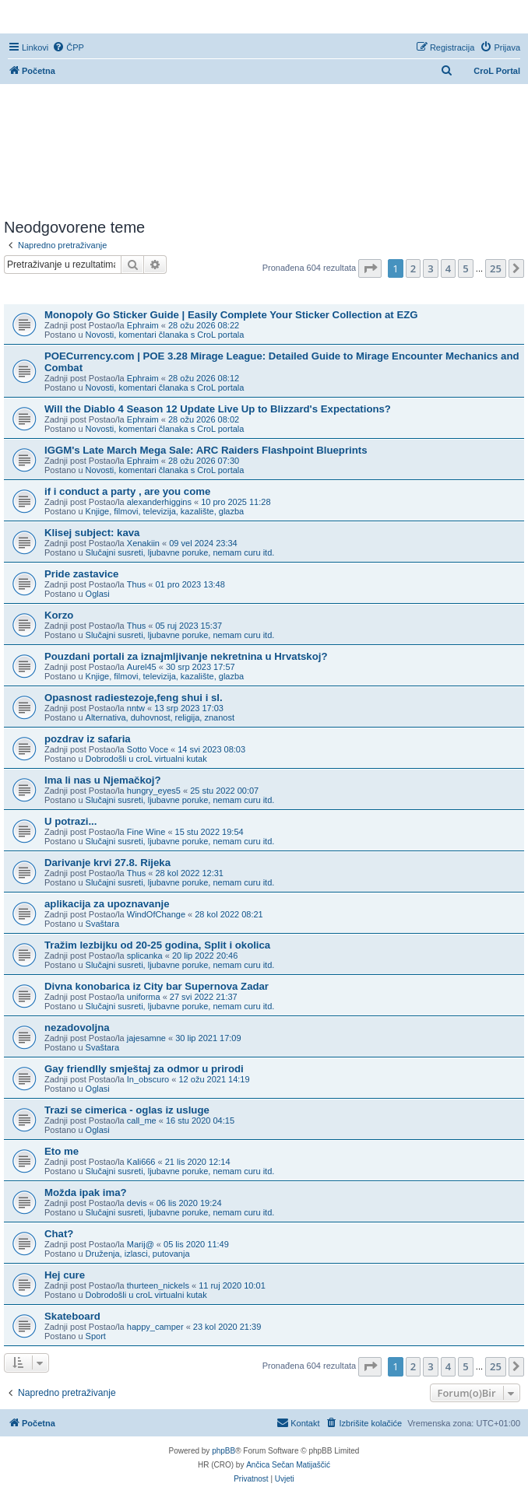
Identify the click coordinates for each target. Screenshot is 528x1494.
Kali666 (141, 1161)
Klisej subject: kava (91, 532)
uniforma (143, 996)
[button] (370, 268)
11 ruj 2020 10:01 (232, 1285)
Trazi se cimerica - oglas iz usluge (126, 1110)
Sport (96, 1336)
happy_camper (155, 1326)
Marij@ (140, 1244)
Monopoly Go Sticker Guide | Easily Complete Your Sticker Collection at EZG (231, 315)
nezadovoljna (77, 1027)
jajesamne (146, 1038)
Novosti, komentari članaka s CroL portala (165, 334)
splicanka (145, 955)
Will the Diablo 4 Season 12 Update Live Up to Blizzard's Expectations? (217, 409)
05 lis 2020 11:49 (196, 1244)
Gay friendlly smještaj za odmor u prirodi (144, 1069)
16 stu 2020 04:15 (200, 1120)
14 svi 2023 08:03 (211, 749)
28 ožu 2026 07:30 (203, 460)
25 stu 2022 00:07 (224, 790)
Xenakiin (143, 543)
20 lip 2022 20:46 (205, 955)
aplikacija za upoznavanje (107, 904)
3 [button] (430, 268)
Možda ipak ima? (85, 1192)
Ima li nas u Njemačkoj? (102, 780)
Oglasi (98, 593)
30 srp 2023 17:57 (200, 667)
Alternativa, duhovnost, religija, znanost (160, 717)
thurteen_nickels (158, 1285)
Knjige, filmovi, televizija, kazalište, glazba (165, 511)
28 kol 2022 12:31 (190, 873)
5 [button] (465, 268)
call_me (142, 1120)
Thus (136, 584)
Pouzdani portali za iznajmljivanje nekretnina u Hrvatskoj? (185, 656)
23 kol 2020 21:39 (227, 1326)
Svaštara (102, 923)
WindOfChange (156, 914)
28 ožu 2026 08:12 (203, 378)
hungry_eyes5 (154, 790)
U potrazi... (70, 821)
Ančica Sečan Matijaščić (288, 1465)
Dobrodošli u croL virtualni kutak (146, 758)
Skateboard (72, 1316)
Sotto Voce (147, 749)
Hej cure (64, 1275)
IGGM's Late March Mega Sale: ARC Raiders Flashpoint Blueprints (205, 450)
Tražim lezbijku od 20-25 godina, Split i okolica (157, 945)
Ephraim (143, 325)
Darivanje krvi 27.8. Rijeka (107, 862)
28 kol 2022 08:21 (228, 914)
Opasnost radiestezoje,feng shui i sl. (133, 697)
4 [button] (448, 268)
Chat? (58, 1234)
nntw (136, 708)
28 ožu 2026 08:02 (203, 419)
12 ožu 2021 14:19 (213, 1079)
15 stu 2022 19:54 (209, 831)
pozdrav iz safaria (87, 739)
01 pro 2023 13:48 (190, 584)
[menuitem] (68, 47)
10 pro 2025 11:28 (235, 502)
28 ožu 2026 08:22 (203, 325)
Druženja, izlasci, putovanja (138, 1253)
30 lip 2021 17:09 (208, 1038)
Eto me (61, 1151)
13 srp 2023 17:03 (189, 708)
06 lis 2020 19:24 (189, 1203)
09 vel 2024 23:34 (203, 543)
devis (137, 1203)
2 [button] (413, 268)
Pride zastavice (81, 574)
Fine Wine (146, 831)
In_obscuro (148, 1079)
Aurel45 (142, 667)
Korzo (58, 615)
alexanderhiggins (159, 502)
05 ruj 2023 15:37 (189, 625)
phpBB (223, 1451)
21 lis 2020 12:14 (198, 1161)
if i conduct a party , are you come (127, 491)
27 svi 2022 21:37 (204, 996)
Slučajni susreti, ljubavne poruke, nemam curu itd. (180, 552)
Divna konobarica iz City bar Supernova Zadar (156, 986)
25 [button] (496, 268)
